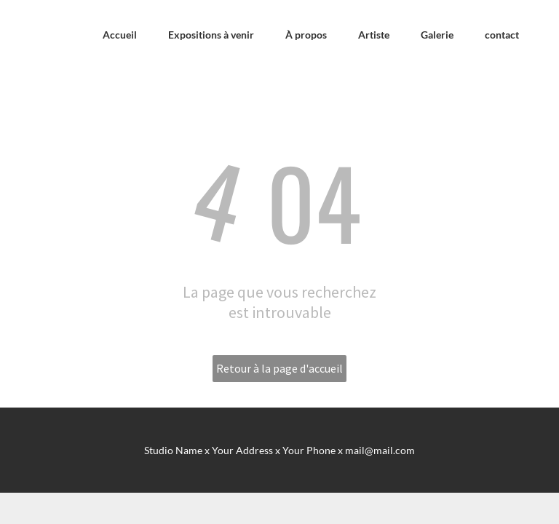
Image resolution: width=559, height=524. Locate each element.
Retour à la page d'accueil (279, 368)
